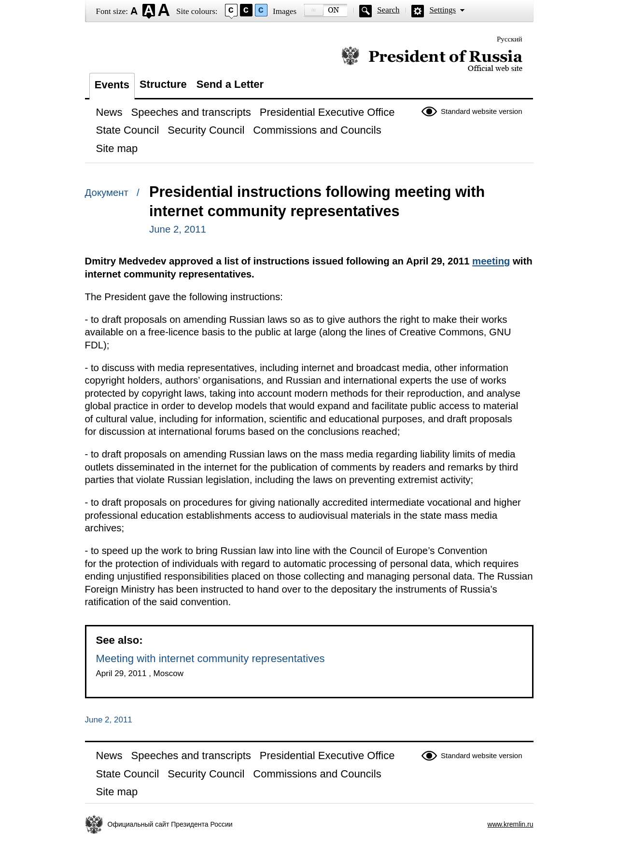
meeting (491, 261)
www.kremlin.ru (511, 824)
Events (112, 85)
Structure (163, 84)
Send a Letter (230, 84)
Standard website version (481, 111)
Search (388, 9)
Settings (442, 9)
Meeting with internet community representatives (210, 658)
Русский (509, 39)
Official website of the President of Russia (431, 59)
